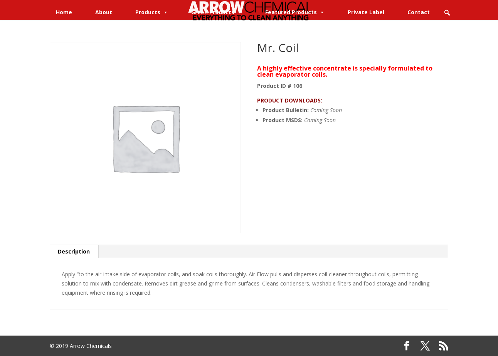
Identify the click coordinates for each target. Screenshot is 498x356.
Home (64, 12)
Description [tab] (74, 251)
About (103, 12)
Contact (418, 12)
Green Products (216, 12)
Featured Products (295, 12)
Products (151, 12)
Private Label (366, 12)
